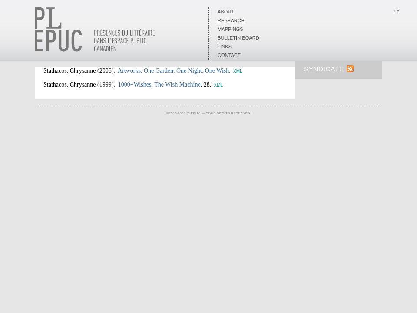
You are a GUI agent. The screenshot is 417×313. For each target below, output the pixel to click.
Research (231, 20)
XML (237, 71)
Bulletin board (238, 37)
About (226, 11)
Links (225, 46)
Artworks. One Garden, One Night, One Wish (173, 70)
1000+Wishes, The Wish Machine (159, 84)
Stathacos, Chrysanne (69, 70)
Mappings (230, 29)
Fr (397, 11)
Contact (229, 55)
